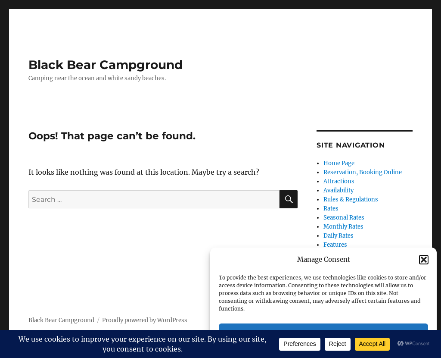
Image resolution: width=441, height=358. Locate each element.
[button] (423, 259)
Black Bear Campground (105, 64)
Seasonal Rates (343, 217)
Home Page (338, 163)
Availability (338, 190)
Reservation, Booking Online (362, 172)
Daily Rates (338, 235)
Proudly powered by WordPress (144, 320)
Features (335, 244)
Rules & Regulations (350, 199)
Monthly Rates (343, 226)
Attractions (338, 181)
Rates (331, 208)
